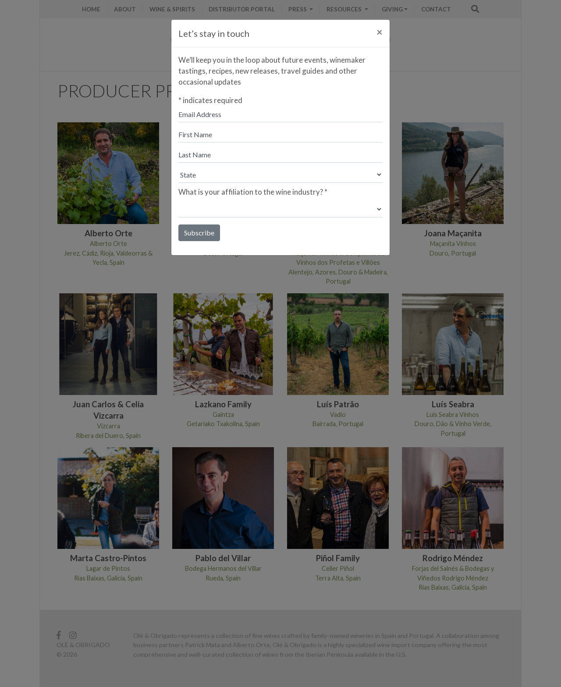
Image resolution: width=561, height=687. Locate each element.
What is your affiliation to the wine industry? (252, 191)
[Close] (379, 32)
